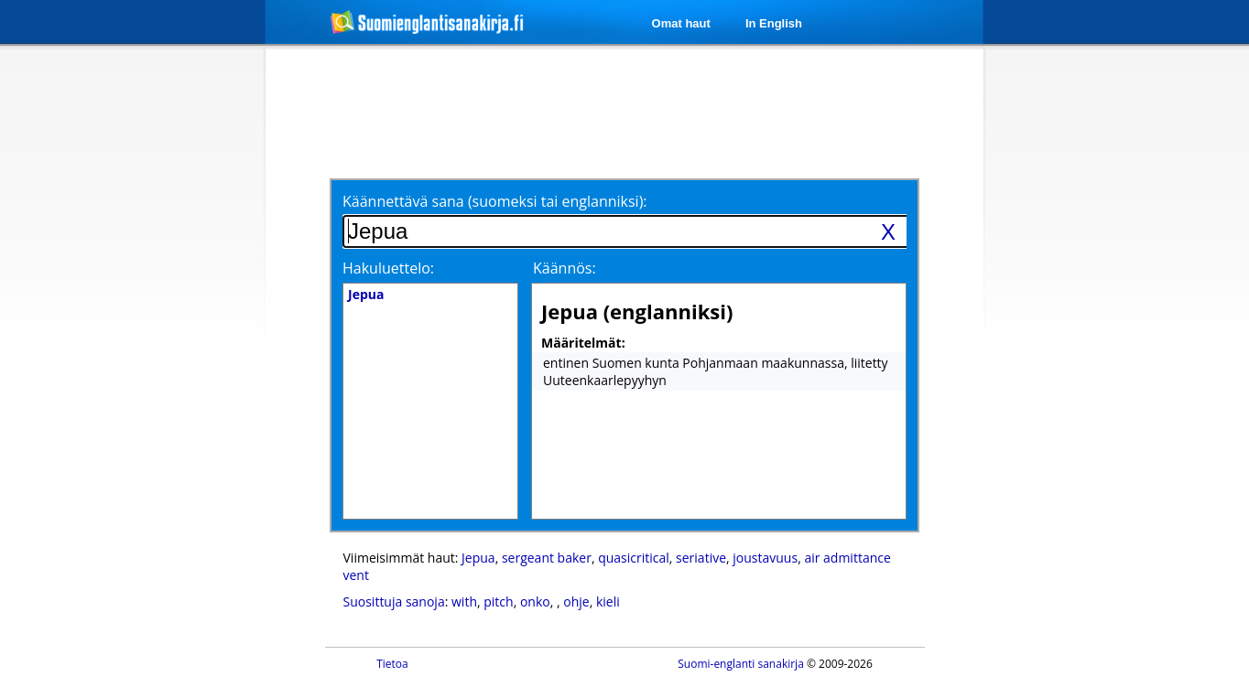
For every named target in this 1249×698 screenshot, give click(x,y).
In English (773, 23)
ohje (576, 601)
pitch (498, 601)
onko (535, 601)
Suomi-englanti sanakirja (741, 663)
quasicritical (633, 557)
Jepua (478, 557)
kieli (608, 601)
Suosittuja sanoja (394, 601)
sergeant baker (547, 557)
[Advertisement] (168, 345)
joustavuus (765, 557)
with (464, 601)
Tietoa (392, 663)
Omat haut (681, 23)
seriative (701, 557)
